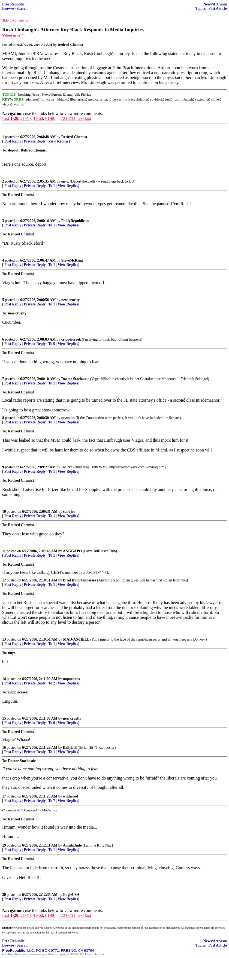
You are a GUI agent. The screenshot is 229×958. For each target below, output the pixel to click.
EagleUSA (71, 895)
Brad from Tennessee (79, 580)
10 (4, 512)
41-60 (38, 118)
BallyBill (70, 747)
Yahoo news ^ (12, 35)
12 (4, 580)
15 (4, 718)
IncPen (67, 467)
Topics (200, 9)
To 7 (51, 801)
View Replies (58, 141)
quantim (68, 418)
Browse (8, 9)
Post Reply (12, 141)
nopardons (71, 679)
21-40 (25, 118)
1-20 (14, 118)
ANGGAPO (72, 551)
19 (4, 845)
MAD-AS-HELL (76, 639)
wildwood (70, 796)
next (80, 118)
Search (22, 9)
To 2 (51, 683)
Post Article (217, 9)
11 (4, 551)
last (88, 118)
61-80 (50, 118)
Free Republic (13, 4)
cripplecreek (71, 339)
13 (4, 639)
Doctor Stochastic (75, 379)
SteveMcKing (72, 260)
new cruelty (70, 300)
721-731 (68, 118)
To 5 (51, 344)
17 (4, 796)
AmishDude (72, 845)
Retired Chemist (74, 137)
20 (4, 895)
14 (4, 679)
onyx (65, 181)
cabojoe (69, 512)
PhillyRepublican (75, 221)
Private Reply (35, 141)
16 (4, 747)
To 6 (51, 723)
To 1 (51, 186)
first (5, 118)
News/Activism (215, 4)
